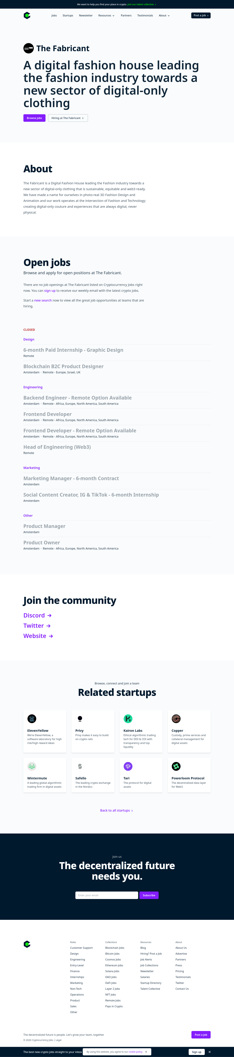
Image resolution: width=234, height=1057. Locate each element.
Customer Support (81, 948)
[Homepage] (27, 15)
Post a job (201, 15)
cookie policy (135, 1051)
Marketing (31, 468)
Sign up (196, 1052)
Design (28, 339)
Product (75, 1000)
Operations (77, 994)
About (164, 15)
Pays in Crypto (114, 1006)
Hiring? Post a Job (151, 953)
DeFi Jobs (111, 983)
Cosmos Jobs (113, 959)
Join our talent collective (142, 4)
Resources (106, 15)
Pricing (180, 971)
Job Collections (149, 965)
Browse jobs (34, 118)
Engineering (33, 387)
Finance (75, 971)
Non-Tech (76, 989)
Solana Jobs (112, 971)
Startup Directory (150, 983)
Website (38, 635)
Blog (143, 948)
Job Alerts (146, 959)
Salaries (145, 977)
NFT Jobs (110, 994)
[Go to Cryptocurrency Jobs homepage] (46, 944)
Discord (38, 615)
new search (43, 300)
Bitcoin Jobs (112, 953)
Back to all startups (117, 810)
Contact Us (182, 989)
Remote (28, 356)
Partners (126, 15)
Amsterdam (31, 372)
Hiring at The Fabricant (68, 118)
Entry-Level (77, 965)
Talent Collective (150, 989)
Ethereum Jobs (114, 965)
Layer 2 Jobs (112, 989)
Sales (73, 1006)
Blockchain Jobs (114, 948)
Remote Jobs (113, 1000)
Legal (58, 1040)
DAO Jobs (111, 977)
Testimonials (145, 15)
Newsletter (86, 15)
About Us (181, 948)
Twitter (37, 625)
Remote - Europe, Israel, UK (61, 372)
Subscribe (149, 895)
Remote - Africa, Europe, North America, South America (80, 404)
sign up (50, 290)
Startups (68, 15)
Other (28, 515)
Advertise (181, 953)
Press (179, 965)
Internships (77, 977)
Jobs (54, 15)
